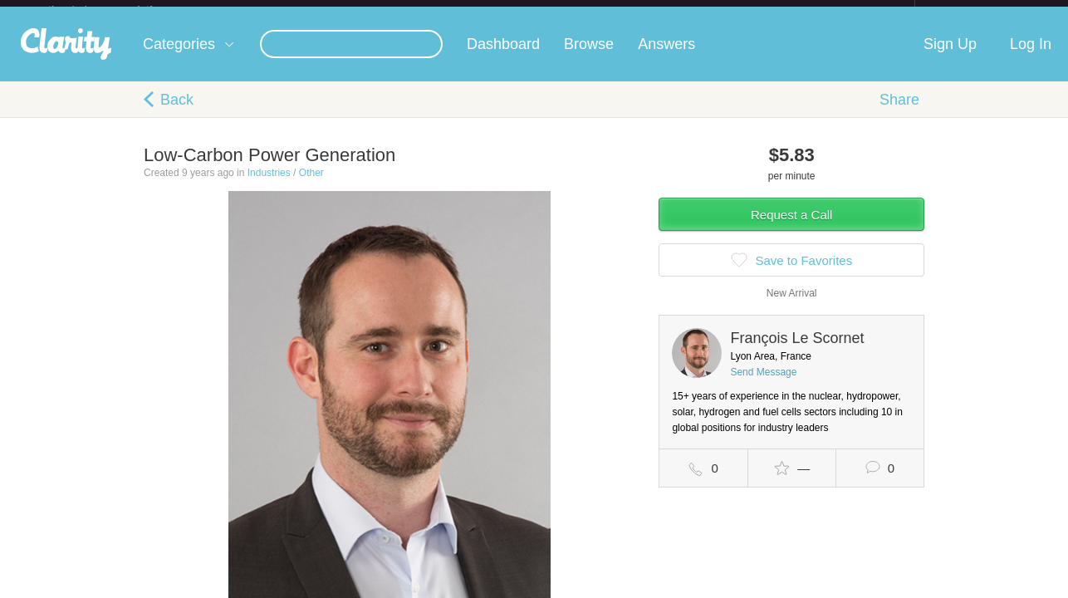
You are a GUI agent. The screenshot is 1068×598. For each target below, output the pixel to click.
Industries (269, 186)
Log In (1030, 57)
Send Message (763, 385)
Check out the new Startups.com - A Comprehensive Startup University (734, 11)
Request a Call (791, 228)
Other (311, 186)
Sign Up (950, 57)
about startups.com (974, 11)
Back (177, 113)
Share (899, 113)
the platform (118, 9)
